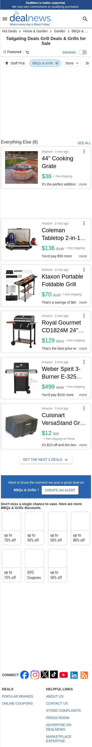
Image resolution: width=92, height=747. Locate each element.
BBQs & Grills (45, 63)
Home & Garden (35, 31)
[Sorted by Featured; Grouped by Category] (12, 52)
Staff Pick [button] (15, 63)
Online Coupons (17, 703)
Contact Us (57, 703)
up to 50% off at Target (57, 577)
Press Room (57, 718)
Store (72, 63)
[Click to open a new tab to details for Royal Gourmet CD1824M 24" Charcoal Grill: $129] (21, 332)
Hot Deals (9, 31)
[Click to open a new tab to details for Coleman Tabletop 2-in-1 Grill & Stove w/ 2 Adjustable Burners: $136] (21, 239)
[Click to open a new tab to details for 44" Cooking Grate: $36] (21, 168)
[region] (46, 104)
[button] (82, 52)
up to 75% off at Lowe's (11, 577)
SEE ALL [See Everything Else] (84, 143)
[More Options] (84, 151)
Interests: (69, 52)
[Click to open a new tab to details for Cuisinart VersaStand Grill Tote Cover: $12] (21, 426)
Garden (59, 31)
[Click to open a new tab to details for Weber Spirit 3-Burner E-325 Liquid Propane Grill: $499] (21, 378)
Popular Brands (17, 696)
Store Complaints (63, 711)
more (83, 184)
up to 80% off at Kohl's (79, 540)
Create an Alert (60, 490)
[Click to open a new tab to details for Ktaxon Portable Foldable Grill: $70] (21, 286)
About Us (54, 696)
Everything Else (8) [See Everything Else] (19, 142)
